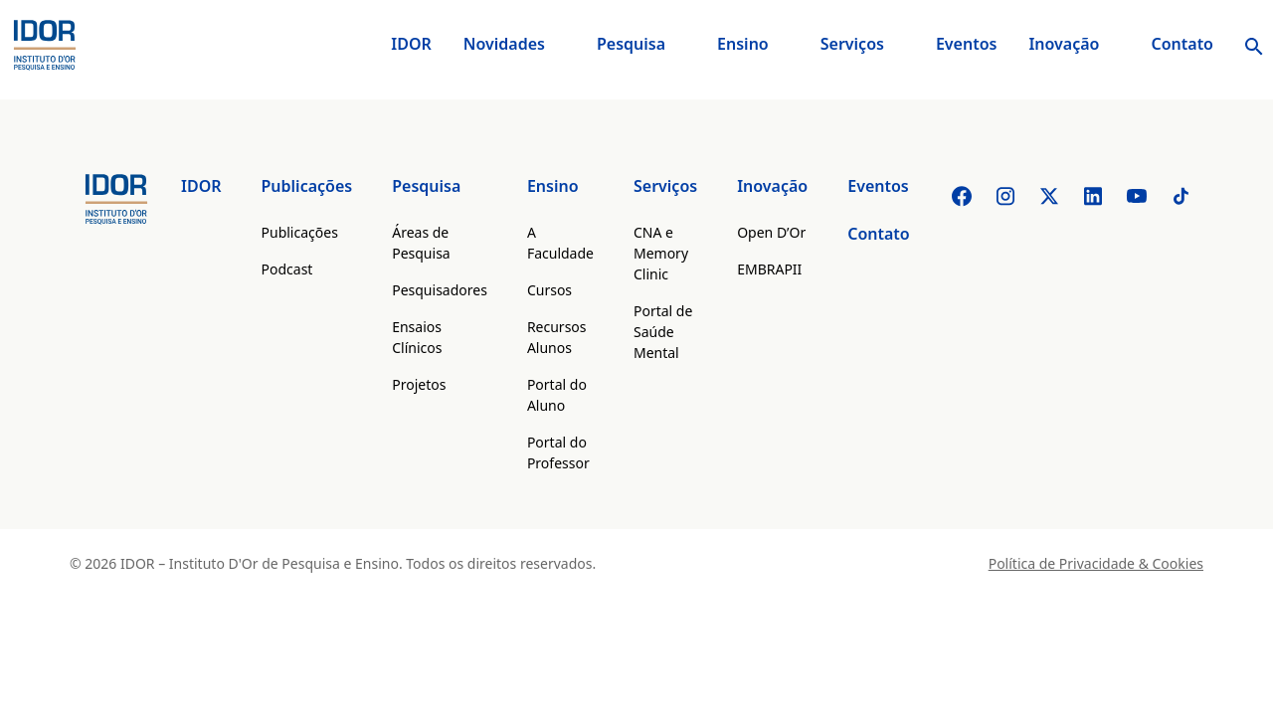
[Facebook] (962, 196)
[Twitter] (1049, 196)
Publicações (307, 186)
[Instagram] (1005, 196)
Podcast (287, 269)
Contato (1182, 44)
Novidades (504, 44)
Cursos (549, 289)
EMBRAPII (769, 269)
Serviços (852, 44)
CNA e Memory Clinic (661, 253)
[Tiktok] (1180, 196)
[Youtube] (1137, 196)
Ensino (743, 44)
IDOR (411, 44)
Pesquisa (631, 44)
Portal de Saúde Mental (663, 331)
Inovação (1063, 44)
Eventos (967, 44)
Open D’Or (771, 232)
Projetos (419, 384)
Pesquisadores (439, 289)
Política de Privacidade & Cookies (1096, 563)
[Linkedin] (1093, 196)
